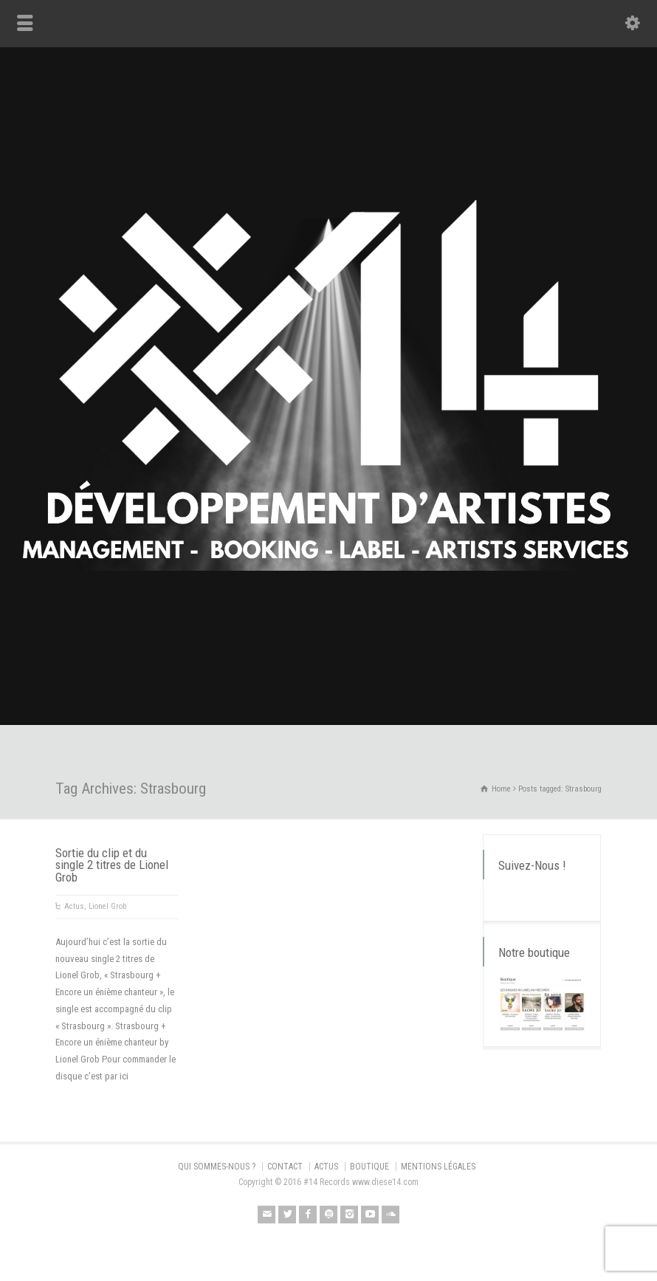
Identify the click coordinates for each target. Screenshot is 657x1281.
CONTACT (285, 1166)
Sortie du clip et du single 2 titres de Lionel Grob (111, 865)
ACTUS (326, 1166)
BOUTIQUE (369, 1166)
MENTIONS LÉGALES (438, 1166)
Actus (74, 906)
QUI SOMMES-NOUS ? (216, 1166)
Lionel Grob (107, 906)
